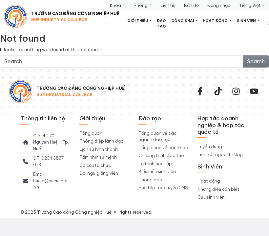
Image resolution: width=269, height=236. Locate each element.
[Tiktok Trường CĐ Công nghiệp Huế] (218, 91)
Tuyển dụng (209, 146)
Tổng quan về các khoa (163, 147)
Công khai (183, 20)
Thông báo (150, 179)
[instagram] (236, 91)
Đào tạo (161, 23)
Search (256, 61)
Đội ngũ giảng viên (98, 173)
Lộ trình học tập (155, 163)
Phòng (141, 5)
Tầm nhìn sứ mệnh (98, 157)
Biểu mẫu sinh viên (157, 171)
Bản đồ (191, 5)
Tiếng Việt (250, 5)
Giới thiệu (138, 20)
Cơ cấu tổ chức (95, 165)
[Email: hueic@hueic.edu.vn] (46, 180)
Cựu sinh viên (211, 197)
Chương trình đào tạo (161, 155)
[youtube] (254, 91)
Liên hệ (168, 5)
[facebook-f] (200, 91)
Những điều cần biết (218, 189)
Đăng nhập (219, 5)
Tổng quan (90, 133)
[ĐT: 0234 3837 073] (46, 161)
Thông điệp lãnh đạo (101, 141)
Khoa (116, 5)
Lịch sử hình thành (98, 149)
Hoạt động (216, 20)
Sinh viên (247, 20)
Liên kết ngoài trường (220, 154)
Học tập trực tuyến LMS (163, 187)
